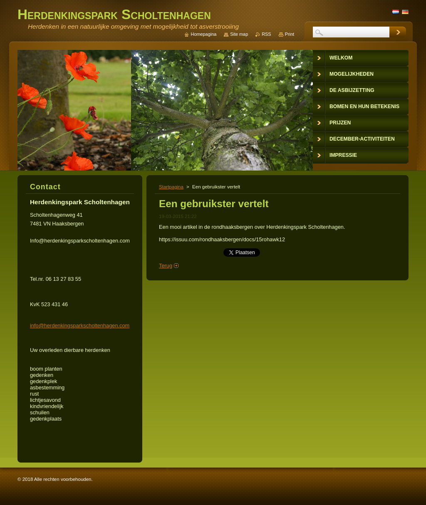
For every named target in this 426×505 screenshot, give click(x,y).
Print (289, 34)
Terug (165, 265)
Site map (239, 34)
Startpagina (171, 186)
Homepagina (204, 34)
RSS (266, 34)
